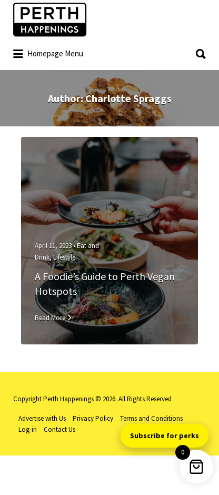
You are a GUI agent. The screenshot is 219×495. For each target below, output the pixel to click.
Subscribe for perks (164, 435)
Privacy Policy (93, 418)
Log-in (27, 429)
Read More (50, 317)
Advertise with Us (42, 418)
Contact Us (59, 429)
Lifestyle (64, 257)
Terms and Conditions (151, 418)
